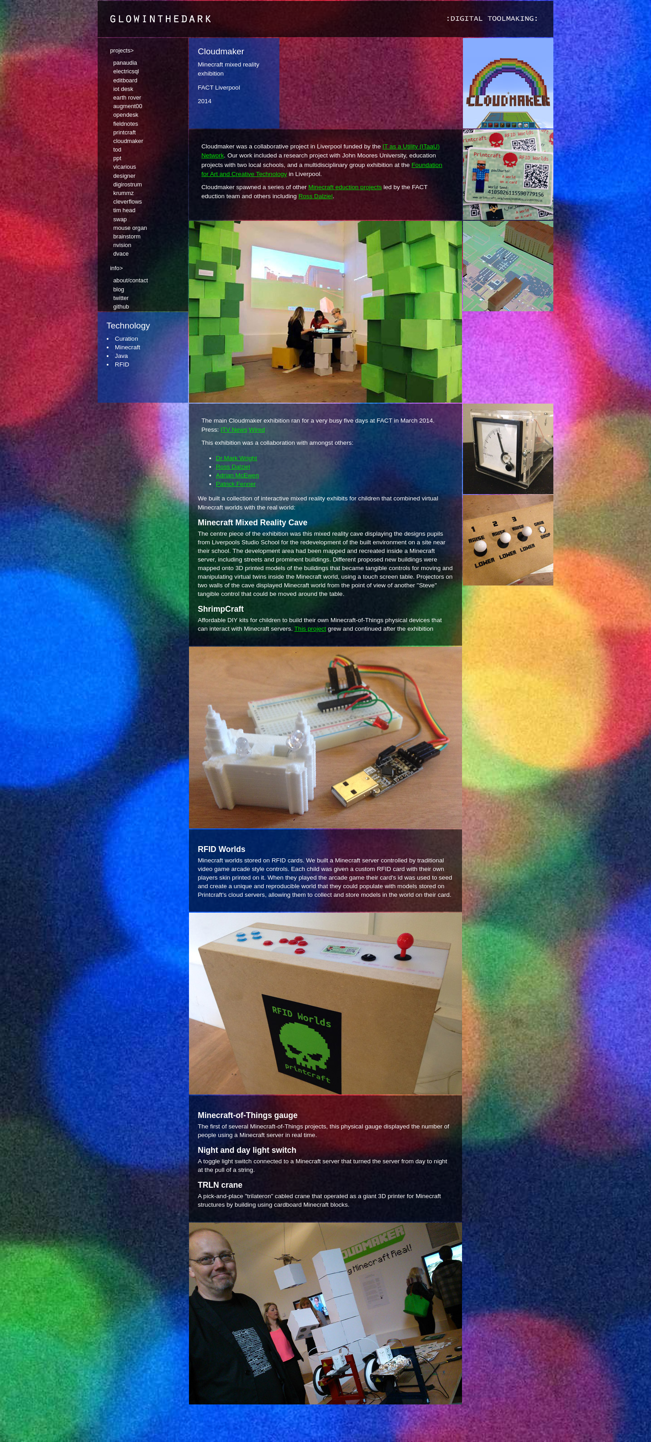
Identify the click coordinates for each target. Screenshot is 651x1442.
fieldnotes (125, 123)
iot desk (123, 89)
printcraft (124, 132)
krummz (123, 193)
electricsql (126, 71)
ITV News (234, 429)
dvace (121, 253)
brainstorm (127, 236)
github (121, 306)
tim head (124, 210)
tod (117, 149)
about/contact (130, 280)
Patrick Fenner (236, 484)
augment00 (127, 106)
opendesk (126, 114)
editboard (125, 80)
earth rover (127, 97)
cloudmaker (128, 141)
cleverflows (127, 201)
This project (310, 628)
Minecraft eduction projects (345, 187)
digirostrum (127, 184)
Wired (257, 429)
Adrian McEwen (237, 475)
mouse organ (130, 227)
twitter (121, 298)
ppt (117, 158)
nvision (122, 245)
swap (120, 219)
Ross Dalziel (315, 196)
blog (118, 289)
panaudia (125, 62)
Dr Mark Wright (236, 458)
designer (124, 175)
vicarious (125, 166)
